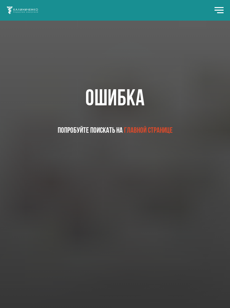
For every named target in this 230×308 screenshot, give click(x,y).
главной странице (148, 131)
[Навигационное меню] (219, 10)
